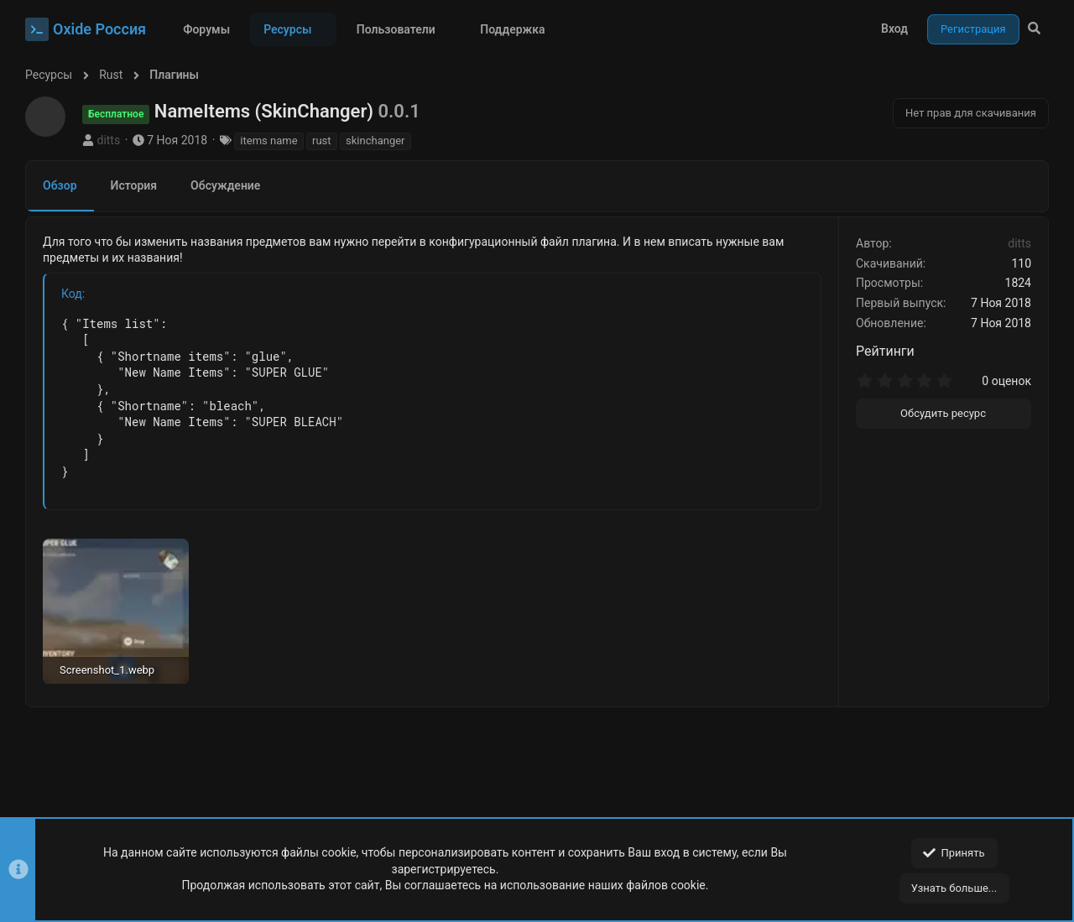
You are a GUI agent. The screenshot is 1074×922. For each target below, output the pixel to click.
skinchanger (375, 140)
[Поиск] (1034, 29)
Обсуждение (225, 185)
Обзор (60, 185)
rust (321, 140)
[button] (324, 29)
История (134, 185)
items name (268, 140)
